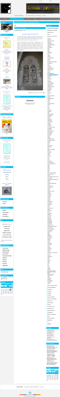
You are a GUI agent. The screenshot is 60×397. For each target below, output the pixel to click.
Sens (49, 246)
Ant (48, 158)
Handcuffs (50, 244)
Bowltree (49, 111)
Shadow (49, 279)
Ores (49, 136)
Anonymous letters (51, 140)
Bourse (49, 260)
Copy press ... (49, 337)
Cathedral (50, 89)
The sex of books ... (50, 335)
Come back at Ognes (52, 172)
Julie (49, 101)
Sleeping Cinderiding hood (53, 179)
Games (49, 269)
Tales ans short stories (52, 285)
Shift (48, 166)
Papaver (49, 42)
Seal (48, 259)
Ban (48, 171)
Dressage (50, 210)
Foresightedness (51, 73)
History (49, 200)
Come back (50, 230)
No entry (49, 93)
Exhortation (50, 132)
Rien (49, 212)
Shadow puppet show (52, 183)
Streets (49, 268)
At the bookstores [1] (7, 172)
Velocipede (50, 85)
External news (50, 308)
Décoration (50, 213)
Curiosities (50, 243)
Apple (49, 234)
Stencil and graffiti (51, 149)
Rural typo (49, 289)
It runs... (49, 253)
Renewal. (49, 278)
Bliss (49, 154)
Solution (49, 196)
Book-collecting (50, 318)
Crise (49, 206)
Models (49, 137)
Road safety (50, 121)
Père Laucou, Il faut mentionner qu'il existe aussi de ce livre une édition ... (52, 347)
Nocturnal (50, 151)
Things (49, 99)
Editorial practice (51, 310)
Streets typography (51, 287)
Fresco (49, 38)
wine (49, 261)
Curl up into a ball (51, 127)
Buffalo (49, 59)
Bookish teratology (51, 314)
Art (48, 264)
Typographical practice (52, 30)
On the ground (50, 162)
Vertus (49, 240)
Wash (49, 168)
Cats (49, 107)
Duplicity (49, 134)
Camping (49, 202)
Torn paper (50, 161)
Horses (49, 198)
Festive (49, 247)
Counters (49, 238)
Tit (48, 106)
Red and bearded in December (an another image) (51, 271)
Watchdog (50, 120)
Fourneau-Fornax (51, 306)
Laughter (49, 282)
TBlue (49, 189)
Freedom (49, 125)
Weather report (51, 84)
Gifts (49, 257)
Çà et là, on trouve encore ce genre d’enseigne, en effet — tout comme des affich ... (52, 363)
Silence (49, 97)
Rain (49, 148)
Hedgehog (50, 52)
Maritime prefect (51, 274)
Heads (49, 141)
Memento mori (50, 208)
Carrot (49, 80)
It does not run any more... (53, 252)
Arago (49, 117)
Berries (49, 72)
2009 (49, 263)
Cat (48, 265)
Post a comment (30, 100)
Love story (50, 110)
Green (49, 150)
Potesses (49, 193)
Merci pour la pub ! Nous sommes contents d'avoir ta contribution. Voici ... (52, 359)
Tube (49, 159)
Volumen (49, 155)
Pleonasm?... (50, 275)
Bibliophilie (49, 320)
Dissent (49, 90)
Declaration (50, 204)
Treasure (49, 39)
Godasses (50, 223)
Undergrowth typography (52, 28)
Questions (50, 248)
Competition (50, 312)
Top (30, 392)
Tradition (49, 124)
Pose (49, 170)
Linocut (6, 179)
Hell (48, 53)
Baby (49, 232)
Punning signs (50, 82)
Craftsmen (50, 78)
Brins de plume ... (50, 333)
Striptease (50, 235)
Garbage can (50, 69)
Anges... (49, 209)
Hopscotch (50, 119)
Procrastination (51, 57)
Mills (48, 48)
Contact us (4, 277)
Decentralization (51, 98)
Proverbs (49, 291)
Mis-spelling (50, 280)
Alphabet (49, 323)
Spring (49, 239)
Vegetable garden (51, 44)
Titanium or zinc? (51, 191)
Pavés (49, 242)
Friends (49, 304)
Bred (49, 266)
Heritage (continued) (53, 74)
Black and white (51, 40)
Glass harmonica (51, 95)
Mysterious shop (51, 86)
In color (49, 180)
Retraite (49, 214)
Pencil (49, 70)
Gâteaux (49, 46)
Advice (49, 65)
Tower (49, 175)
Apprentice (50, 256)
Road (49, 182)
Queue (49, 123)
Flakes (49, 192)
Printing (49, 295)
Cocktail (49, 116)
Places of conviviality (51, 298)
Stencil (6, 176)
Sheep (49, 55)
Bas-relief (49, 215)
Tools (48, 34)
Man (48, 112)
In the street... (50, 227)
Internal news (50, 302)
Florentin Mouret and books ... (52, 340)
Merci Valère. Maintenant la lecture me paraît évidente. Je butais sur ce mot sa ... (52, 351)
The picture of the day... (52, 36)
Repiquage (50, 221)
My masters (49, 300)
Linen (49, 108)
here (48, 283)
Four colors (50, 178)
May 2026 (52, 369)
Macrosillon (50, 47)
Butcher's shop (51, 174)
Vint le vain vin (50, 225)
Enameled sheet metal (52, 61)
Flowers (49, 249)
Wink (49, 276)
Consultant (50, 145)
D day (49, 188)
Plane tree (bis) (51, 68)
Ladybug (49, 81)
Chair (49, 184)
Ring (49, 50)
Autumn (49, 217)
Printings (49, 293)
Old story (49, 195)
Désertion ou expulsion (52, 226)
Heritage (49, 76)
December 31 (50, 185)
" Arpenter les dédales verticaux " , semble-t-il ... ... (52, 355)
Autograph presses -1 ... (51, 330)
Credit (49, 197)
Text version (4, 278)
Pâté (49, 167)
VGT (49, 64)
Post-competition (51, 296)
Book (48, 316)
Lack (49, 157)
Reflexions (50, 146)
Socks (49, 102)
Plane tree (50, 87)
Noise (49, 51)
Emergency (50, 63)
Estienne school (51, 138)
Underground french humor (53, 176)
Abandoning (50, 201)
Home (49, 205)
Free (49, 60)
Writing (49, 56)
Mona (49, 77)
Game (49, 142)
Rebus (49, 104)
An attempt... (50, 133)
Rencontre (50, 231)
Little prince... (50, 43)
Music (49, 165)
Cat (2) (49, 255)
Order (49, 251)
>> (56, 371)
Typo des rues (50, 32)
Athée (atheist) (50, 114)
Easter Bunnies (51, 131)
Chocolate (50, 129)
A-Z (48, 94)
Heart (49, 91)
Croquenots (50, 222)
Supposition (50, 115)
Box (48, 144)
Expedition (50, 219)
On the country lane (51, 163)
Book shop (50, 236)
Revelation (50, 128)
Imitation (49, 218)
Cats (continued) (51, 103)
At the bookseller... (51, 229)
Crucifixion (50, 67)
